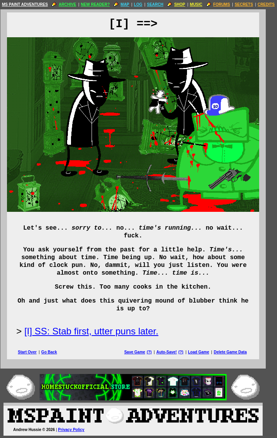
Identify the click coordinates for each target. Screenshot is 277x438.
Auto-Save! (172, 352)
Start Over (32, 352)
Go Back (54, 352)
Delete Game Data (235, 352)
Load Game (203, 352)
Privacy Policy (77, 430)
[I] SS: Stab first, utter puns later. (97, 331)
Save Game (140, 352)
